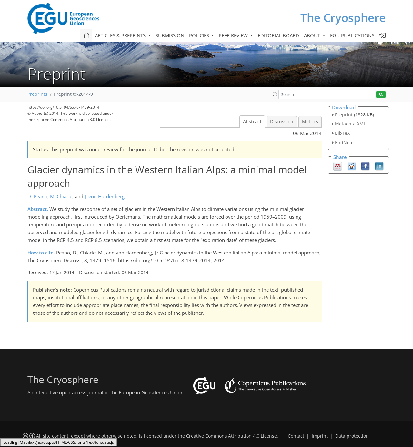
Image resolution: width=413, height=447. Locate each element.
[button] (275, 94)
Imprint (320, 436)
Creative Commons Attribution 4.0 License (231, 436)
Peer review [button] (234, 35)
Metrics (310, 121)
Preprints (37, 94)
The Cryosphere (343, 17)
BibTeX (342, 133)
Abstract (252, 121)
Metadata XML (350, 124)
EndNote (344, 142)
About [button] (312, 35)
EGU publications (352, 35)
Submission (170, 35)
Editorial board (278, 35)
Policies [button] (199, 35)
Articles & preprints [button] (121, 35)
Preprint (344, 115)
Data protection (352, 436)
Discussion (281, 121)
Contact (296, 436)
